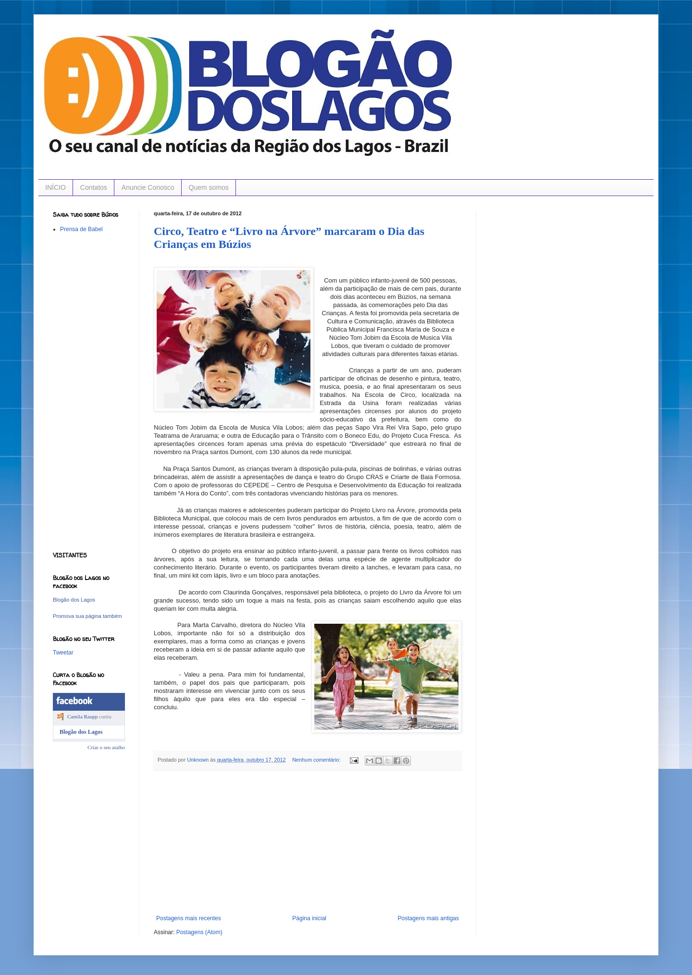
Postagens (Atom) (199, 932)
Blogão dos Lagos (74, 600)
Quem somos (209, 187)
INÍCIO (55, 187)
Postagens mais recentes (188, 918)
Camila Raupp (82, 716)
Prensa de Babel (81, 229)
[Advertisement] (307, 843)
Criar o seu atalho (106, 747)
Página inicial (309, 918)
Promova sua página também (87, 616)
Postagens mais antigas (428, 918)
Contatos (93, 187)
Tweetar (63, 652)
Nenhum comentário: (317, 760)
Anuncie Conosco (148, 187)
